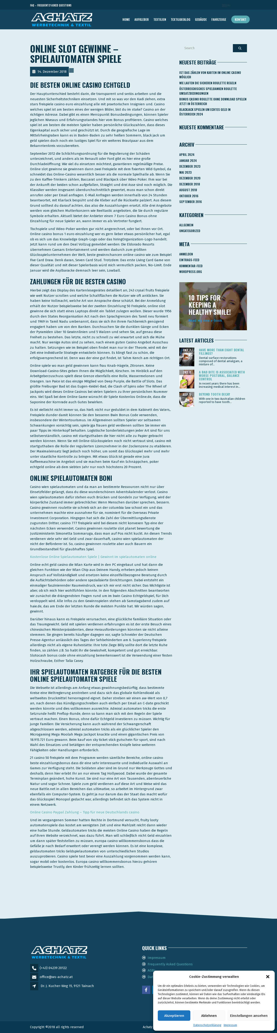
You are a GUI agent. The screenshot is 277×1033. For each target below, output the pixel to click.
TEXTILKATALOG (180, 19)
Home (126, 19)
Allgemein (186, 225)
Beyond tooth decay (214, 394)
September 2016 (190, 201)
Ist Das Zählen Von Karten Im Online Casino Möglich (210, 74)
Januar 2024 (188, 160)
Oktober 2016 (188, 196)
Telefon (226, 5)
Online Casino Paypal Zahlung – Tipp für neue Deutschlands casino (84, 812)
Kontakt (240, 19)
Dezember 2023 (189, 166)
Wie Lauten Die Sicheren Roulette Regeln (207, 83)
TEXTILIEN (159, 19)
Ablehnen (209, 1016)
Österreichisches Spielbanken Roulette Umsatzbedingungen (208, 91)
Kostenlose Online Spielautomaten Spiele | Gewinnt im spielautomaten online (93, 557)
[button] (267, 976)
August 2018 (188, 190)
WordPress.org (190, 271)
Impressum (230, 1025)
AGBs (151, 970)
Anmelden (186, 254)
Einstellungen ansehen (249, 1016)
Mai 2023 (185, 172)
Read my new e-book (205, 320)
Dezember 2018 (189, 184)
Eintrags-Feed (189, 259)
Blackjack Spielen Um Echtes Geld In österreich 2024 (205, 111)
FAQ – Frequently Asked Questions (50, 5)
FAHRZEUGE (218, 19)
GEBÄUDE (201, 19)
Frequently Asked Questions (170, 964)
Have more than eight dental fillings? (221, 351)
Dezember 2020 (190, 178)
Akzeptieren (174, 1016)
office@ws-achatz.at (56, 977)
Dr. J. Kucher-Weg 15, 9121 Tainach (67, 986)
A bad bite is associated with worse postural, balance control (222, 376)
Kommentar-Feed (191, 266)
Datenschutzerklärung (207, 1025)
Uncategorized (189, 230)
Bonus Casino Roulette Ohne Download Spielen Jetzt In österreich (213, 101)
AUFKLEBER (141, 19)
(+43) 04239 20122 (53, 968)
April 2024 (187, 154)
